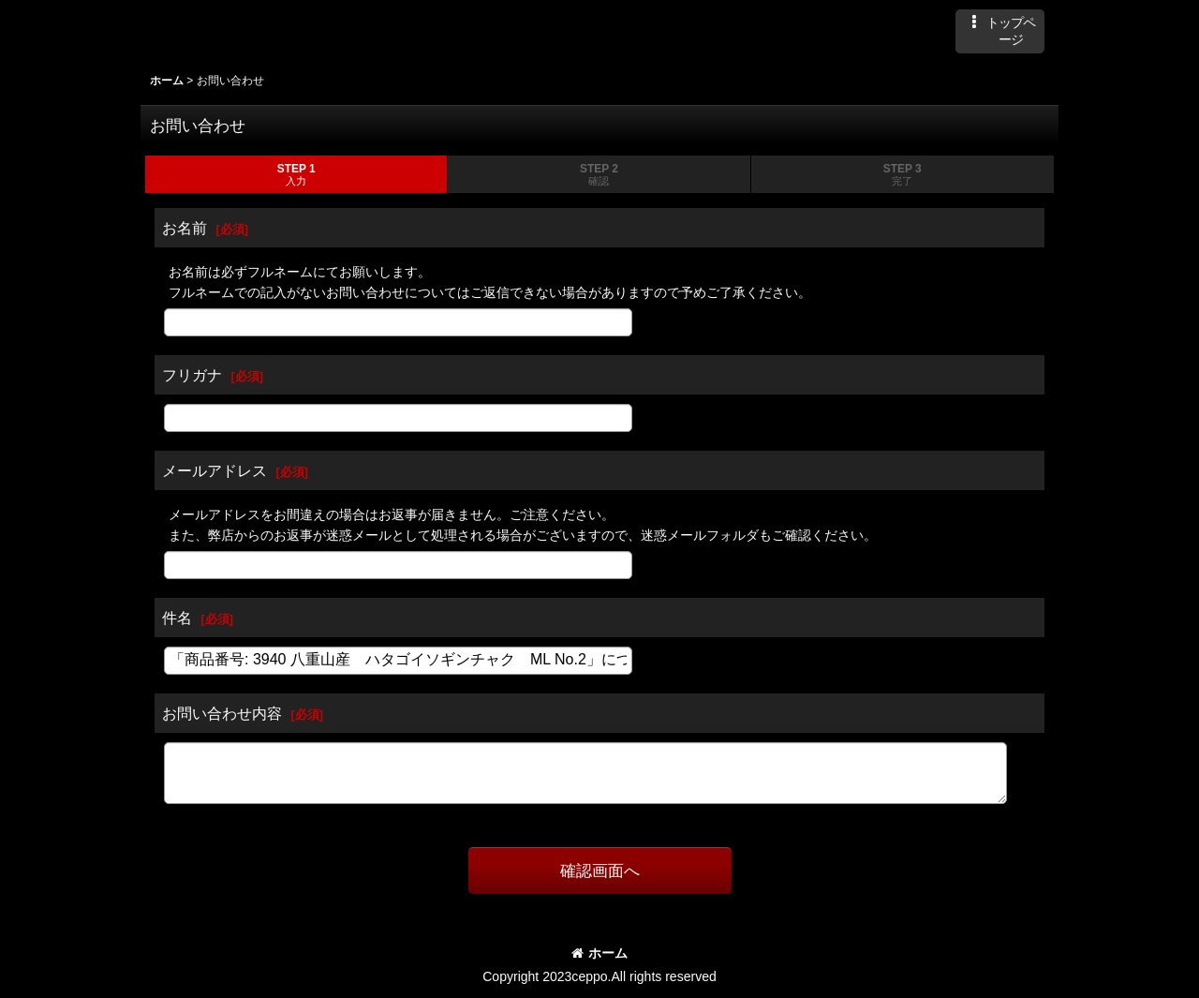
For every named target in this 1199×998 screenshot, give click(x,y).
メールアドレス (214, 470)
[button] (999, 31)
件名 (177, 617)
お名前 (184, 227)
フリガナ (192, 374)
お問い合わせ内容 (222, 713)
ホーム (599, 953)
